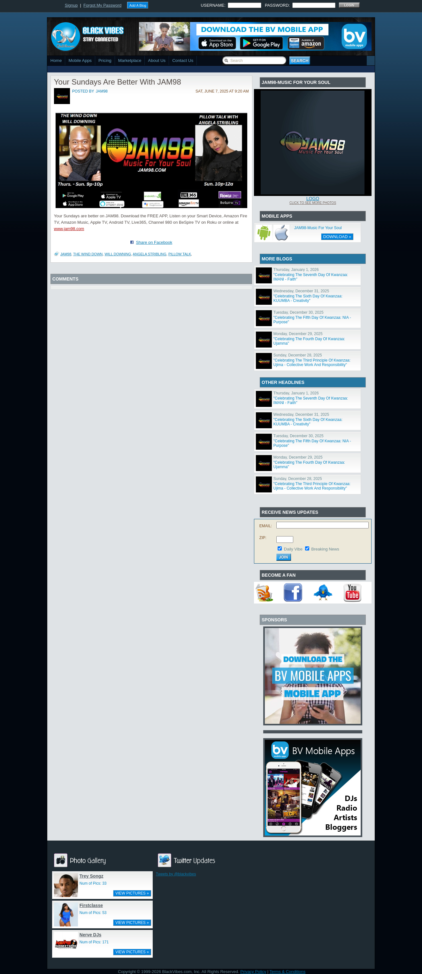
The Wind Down (88, 254)
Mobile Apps (80, 60)
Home (56, 60)
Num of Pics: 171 (94, 942)
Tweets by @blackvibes (176, 874)
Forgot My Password (102, 5)
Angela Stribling (149, 254)
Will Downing (117, 254)
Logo (312, 198)
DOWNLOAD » (337, 236)
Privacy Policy (253, 971)
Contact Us (182, 60)
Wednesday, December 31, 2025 (301, 291)
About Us (156, 60)
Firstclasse (91, 905)
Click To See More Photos (312, 203)
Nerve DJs (91, 934)
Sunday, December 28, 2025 (297, 355)
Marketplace (130, 60)
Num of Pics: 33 (93, 883)
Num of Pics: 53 (93, 912)
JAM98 (65, 254)
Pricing (104, 60)
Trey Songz (92, 876)
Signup (71, 5)
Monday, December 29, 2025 (298, 334)
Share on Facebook (154, 242)
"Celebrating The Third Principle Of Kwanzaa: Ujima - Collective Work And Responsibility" (311, 362)
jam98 (102, 91)
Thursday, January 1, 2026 (296, 269)
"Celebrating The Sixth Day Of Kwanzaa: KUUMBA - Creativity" (307, 298)
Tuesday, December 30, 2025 (298, 312)
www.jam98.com (69, 228)
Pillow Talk (179, 254)
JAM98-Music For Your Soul (318, 228)
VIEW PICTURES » (132, 893)
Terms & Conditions (288, 971)
